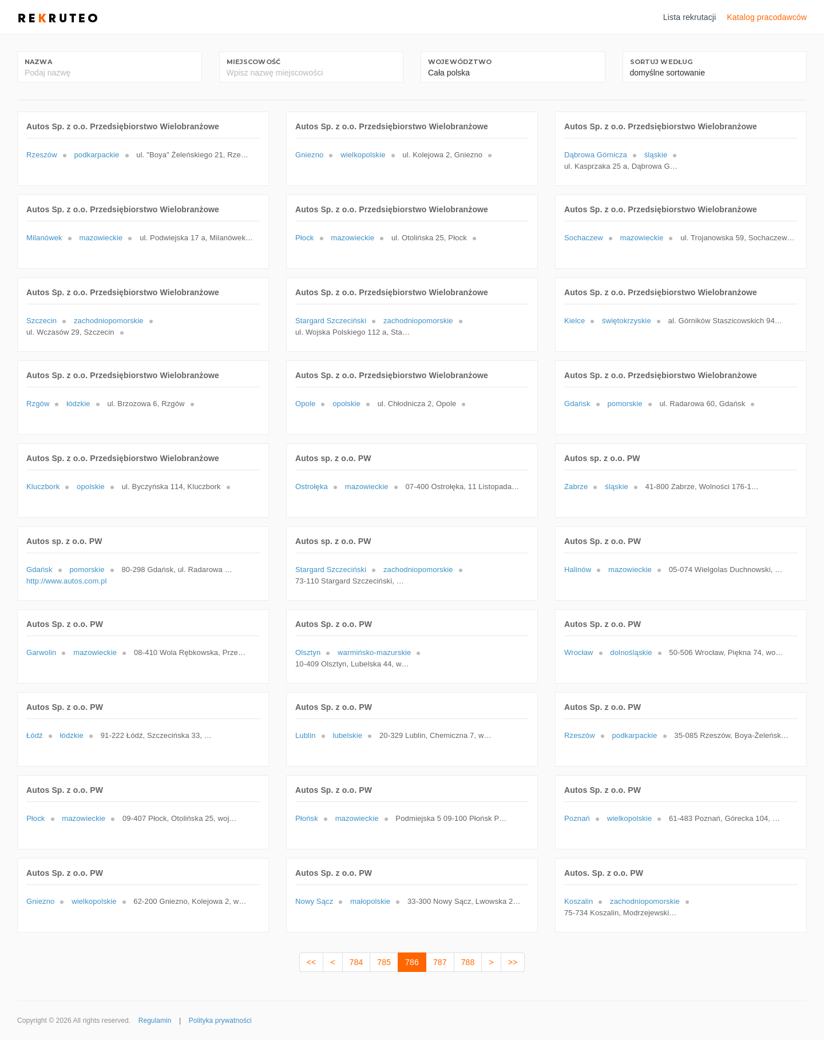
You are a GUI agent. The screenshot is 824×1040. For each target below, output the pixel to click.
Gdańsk (577, 403)
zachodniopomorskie (109, 320)
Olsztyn (307, 652)
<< (311, 962)
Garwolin (41, 652)
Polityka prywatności (220, 1021)
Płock (304, 237)
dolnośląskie (631, 652)
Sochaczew (583, 237)
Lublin (305, 735)
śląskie (656, 154)
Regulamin (155, 1021)
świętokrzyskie (626, 320)
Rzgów (37, 403)
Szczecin (41, 320)
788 (468, 962)
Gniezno (309, 154)
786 (412, 962)
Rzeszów (41, 154)
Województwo (460, 62)
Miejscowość (254, 62)
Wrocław (578, 652)
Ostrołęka (311, 486)
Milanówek (44, 237)
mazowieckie (100, 237)
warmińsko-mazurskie (374, 652)
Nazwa (38, 62)
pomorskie (624, 403)
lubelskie (347, 735)
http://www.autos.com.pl (66, 581)
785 (384, 962)
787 (440, 962)
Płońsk (306, 818)
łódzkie (78, 403)
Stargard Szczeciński (330, 320)
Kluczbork (43, 486)
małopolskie (370, 901)
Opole (305, 403)
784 (356, 962)
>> (513, 962)
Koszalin (578, 901)
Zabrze (576, 486)
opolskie (346, 403)
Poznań (577, 818)
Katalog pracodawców (767, 17)
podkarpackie (96, 154)
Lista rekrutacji (689, 17)
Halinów (577, 569)
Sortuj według (661, 62)
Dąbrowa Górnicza (595, 154)
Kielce (574, 320)
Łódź (34, 735)
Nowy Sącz (314, 901)
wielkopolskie (362, 154)
